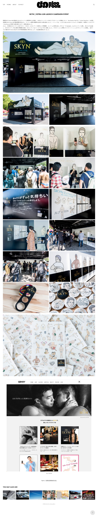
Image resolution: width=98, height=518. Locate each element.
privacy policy (52, 504)
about (14, 4)
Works (9, 4)
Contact (20, 4)
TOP (4, 4)
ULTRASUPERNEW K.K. (51, 480)
